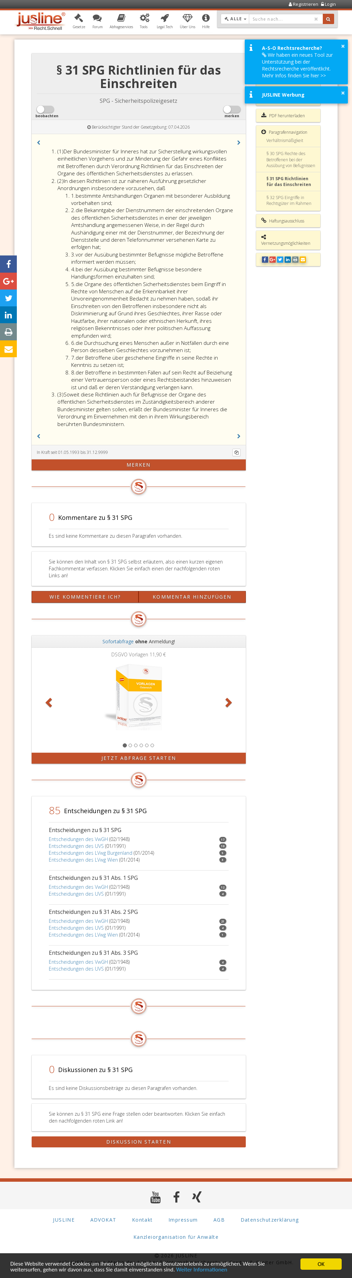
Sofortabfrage (118, 641)
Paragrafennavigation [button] (284, 132)
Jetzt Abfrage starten (138, 758)
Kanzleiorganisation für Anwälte (176, 1236)
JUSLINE (64, 1219)
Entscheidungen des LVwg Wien (83, 859)
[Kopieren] (236, 452)
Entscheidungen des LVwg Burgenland (90, 853)
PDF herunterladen (283, 115)
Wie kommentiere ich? (85, 596)
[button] (79, 21)
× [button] (343, 46)
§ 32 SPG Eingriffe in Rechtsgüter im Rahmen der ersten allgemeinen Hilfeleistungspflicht (288, 206)
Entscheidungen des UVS (76, 846)
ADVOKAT (103, 1219)
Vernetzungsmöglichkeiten (285, 240)
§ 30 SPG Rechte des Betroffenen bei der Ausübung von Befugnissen (290, 159)
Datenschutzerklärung (270, 1219)
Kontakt (142, 1219)
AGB (219, 1219)
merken (138, 464)
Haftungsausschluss (282, 221)
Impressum (183, 1219)
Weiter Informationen (203, 1270)
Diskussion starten (138, 1141)
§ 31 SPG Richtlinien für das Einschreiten (288, 181)
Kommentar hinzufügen (192, 596)
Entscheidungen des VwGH (78, 839)
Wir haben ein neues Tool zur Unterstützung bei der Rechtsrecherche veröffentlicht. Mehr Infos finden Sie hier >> (297, 65)
